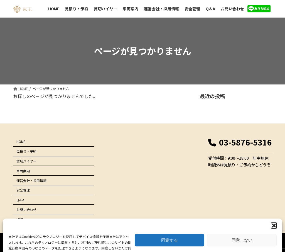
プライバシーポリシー (228, 221)
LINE (19, 219)
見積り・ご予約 (237, 165)
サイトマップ (258, 221)
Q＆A (20, 199)
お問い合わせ (26, 209)
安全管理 (23, 190)
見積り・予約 (26, 151)
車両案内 (23, 170)
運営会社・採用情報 (31, 180)
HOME (21, 141)
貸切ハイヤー (26, 161)
